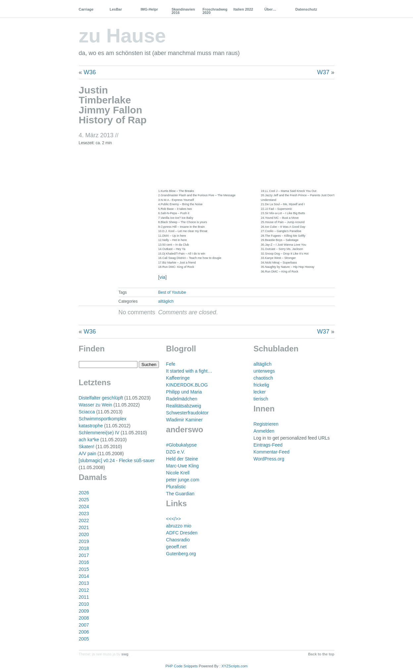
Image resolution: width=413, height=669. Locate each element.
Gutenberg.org (181, 553)
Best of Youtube (172, 292)
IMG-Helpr (149, 9)
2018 (84, 548)
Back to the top (321, 654)
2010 (84, 604)
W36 (90, 72)
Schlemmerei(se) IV (99, 432)
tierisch (260, 398)
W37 (323, 72)
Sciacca (87, 411)
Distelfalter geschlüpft (101, 397)
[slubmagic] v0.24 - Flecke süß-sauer (117, 460)
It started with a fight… (189, 371)
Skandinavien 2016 (183, 11)
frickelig (261, 385)
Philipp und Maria (184, 392)
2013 (84, 583)
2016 (84, 562)
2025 (84, 499)
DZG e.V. (175, 452)
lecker (259, 392)
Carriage (86, 9)
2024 (84, 506)
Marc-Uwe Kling (182, 465)
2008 (84, 618)
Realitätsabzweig (183, 405)
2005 (84, 638)
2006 (84, 632)
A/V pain (87, 453)
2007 (84, 625)
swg (124, 654)
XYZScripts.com (235, 666)
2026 (84, 492)
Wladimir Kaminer (184, 419)
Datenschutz (306, 9)
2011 (84, 597)
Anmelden (263, 431)
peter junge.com (182, 479)
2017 (84, 555)
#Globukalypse (181, 445)
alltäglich (166, 301)
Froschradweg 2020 (214, 11)
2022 (84, 520)
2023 (84, 513)
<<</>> (173, 518)
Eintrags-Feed (268, 445)
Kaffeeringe (177, 378)
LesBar (116, 9)
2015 (84, 569)
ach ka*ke (89, 439)
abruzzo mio (178, 525)
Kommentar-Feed (271, 452)
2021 (84, 527)
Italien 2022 (243, 9)
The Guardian (180, 493)
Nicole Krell (177, 472)
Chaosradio (178, 539)
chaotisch (263, 378)
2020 (84, 534)
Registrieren (265, 424)
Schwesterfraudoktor (187, 412)
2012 (84, 590)
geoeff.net (176, 546)
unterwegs (264, 371)
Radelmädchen (181, 398)
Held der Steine (182, 458)
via (162, 277)
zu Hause (122, 36)
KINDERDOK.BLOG (187, 385)
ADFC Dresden (181, 532)
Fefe (170, 364)
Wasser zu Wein (95, 404)
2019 (84, 541)
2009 (84, 611)
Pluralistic (176, 486)
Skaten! (86, 446)
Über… (270, 9)
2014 (84, 576)
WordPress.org (268, 458)
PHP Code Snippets (181, 666)
